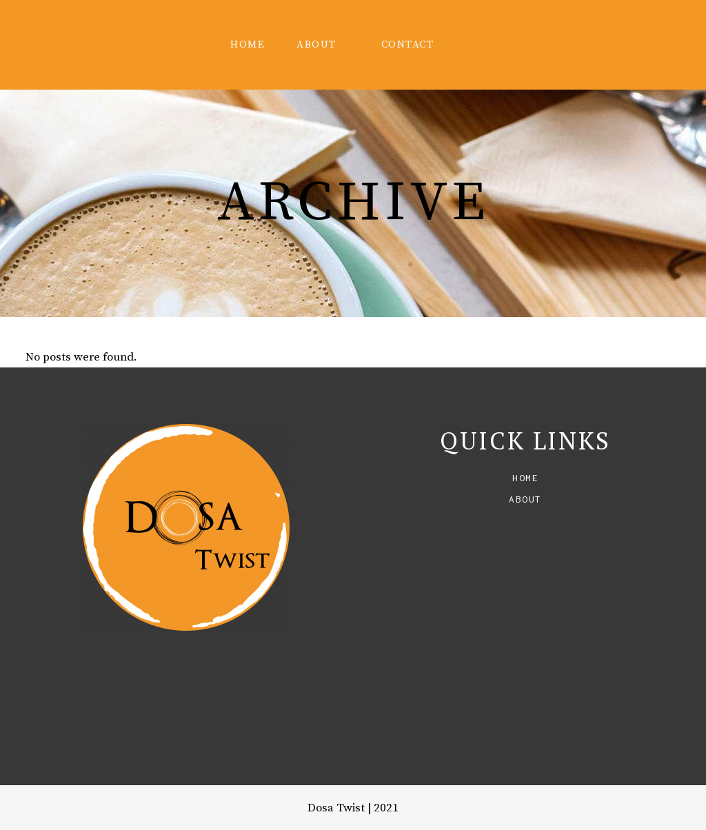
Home (525, 477)
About (525, 499)
